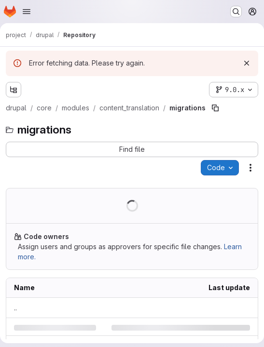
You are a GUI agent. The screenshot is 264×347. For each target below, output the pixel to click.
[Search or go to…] (236, 11)
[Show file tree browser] (13, 89)
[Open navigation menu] (26, 11)
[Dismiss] (246, 63)
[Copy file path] (215, 108)
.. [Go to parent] (15, 308)
